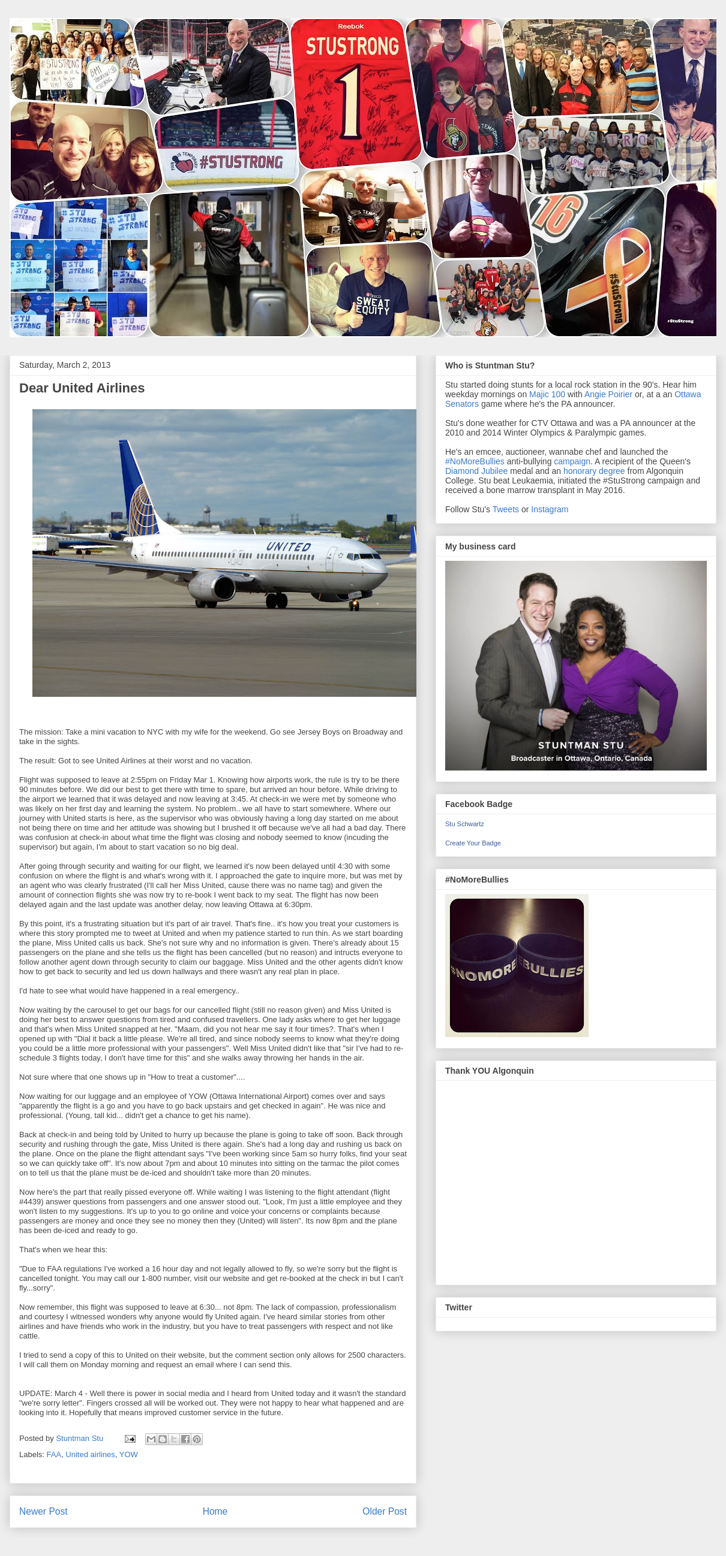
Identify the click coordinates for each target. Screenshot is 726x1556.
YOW (128, 1454)
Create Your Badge (473, 843)
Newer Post (43, 1511)
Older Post (384, 1511)
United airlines (90, 1454)
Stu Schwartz (464, 823)
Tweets (506, 509)
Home (215, 1511)
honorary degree (594, 471)
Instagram (549, 509)
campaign (572, 461)
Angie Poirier (608, 394)
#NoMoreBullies (475, 461)
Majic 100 (547, 394)
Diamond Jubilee (476, 471)
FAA (54, 1454)
